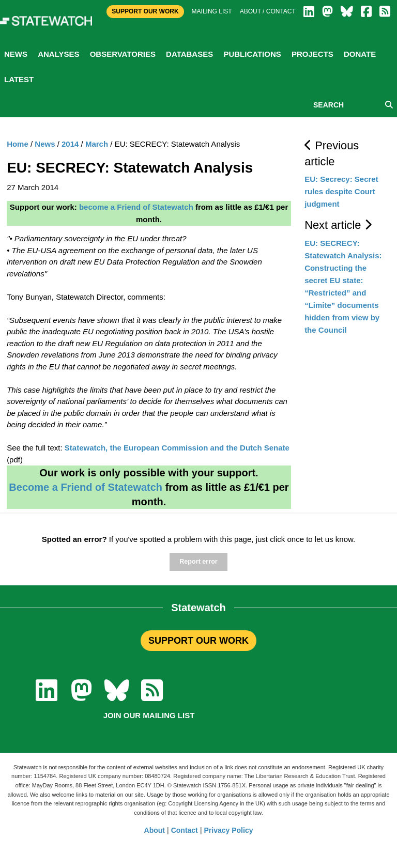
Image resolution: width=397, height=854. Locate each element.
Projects (312, 54)
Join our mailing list (149, 715)
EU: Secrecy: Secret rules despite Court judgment (341, 191)
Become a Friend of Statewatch (85, 487)
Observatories (123, 54)
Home (17, 143)
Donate (360, 54)
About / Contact (268, 11)
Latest (19, 79)
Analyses (58, 54)
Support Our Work (145, 11)
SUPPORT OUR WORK (198, 640)
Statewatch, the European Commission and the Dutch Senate (177, 447)
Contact (184, 830)
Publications (252, 54)
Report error (198, 561)
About (154, 830)
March (96, 143)
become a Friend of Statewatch (136, 207)
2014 (70, 143)
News (15, 54)
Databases (189, 54)
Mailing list (212, 11)
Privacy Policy (228, 830)
